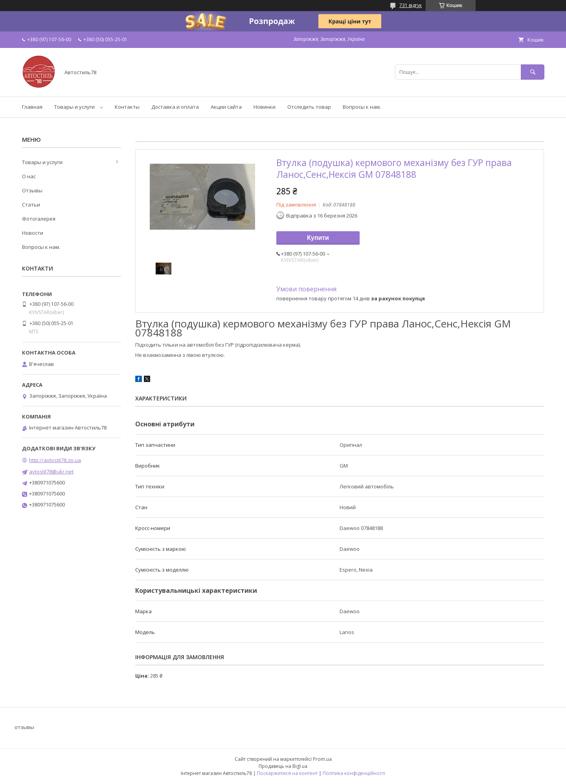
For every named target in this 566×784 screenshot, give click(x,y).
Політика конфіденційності (354, 773)
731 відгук (410, 5)
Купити (318, 237)
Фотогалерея (38, 218)
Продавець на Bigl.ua (283, 766)
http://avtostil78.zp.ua (55, 460)
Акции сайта (226, 106)
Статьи (31, 204)
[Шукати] (532, 72)
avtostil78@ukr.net (51, 471)
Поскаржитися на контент (287, 773)
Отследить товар (309, 106)
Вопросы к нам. (362, 106)
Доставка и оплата (175, 106)
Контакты (127, 106)
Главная (32, 106)
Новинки (265, 106)
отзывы (24, 727)
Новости (32, 232)
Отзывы (32, 190)
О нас (29, 176)
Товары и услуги (74, 106)
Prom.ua (322, 759)
